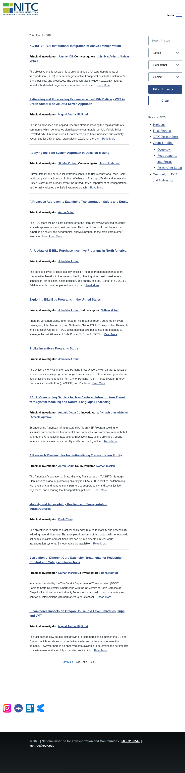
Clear (165, 100)
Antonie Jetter (67, 412)
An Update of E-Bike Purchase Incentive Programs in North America (77, 250)
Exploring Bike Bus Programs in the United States (65, 299)
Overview (164, 149)
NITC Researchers (165, 137)
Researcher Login (169, 168)
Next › (93, 662)
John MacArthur (107, 56)
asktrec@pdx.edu (41, 745)
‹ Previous (68, 662)
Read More (103, 85)
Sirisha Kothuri (68, 163)
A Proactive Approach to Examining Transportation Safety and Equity (78, 201)
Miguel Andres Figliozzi (73, 114)
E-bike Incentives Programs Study (53, 348)
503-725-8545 (130, 741)
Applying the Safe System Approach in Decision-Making (69, 152)
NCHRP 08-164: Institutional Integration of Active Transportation (75, 46)
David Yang (65, 519)
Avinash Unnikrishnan (114, 412)
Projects (159, 124)
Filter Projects (163, 89)
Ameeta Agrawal (41, 417)
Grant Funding (163, 143)
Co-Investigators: (85, 56)
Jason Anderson (109, 163)
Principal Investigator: (43, 56)
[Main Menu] (173, 15)
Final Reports (162, 131)
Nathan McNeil (110, 310)
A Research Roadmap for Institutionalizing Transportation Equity (75, 455)
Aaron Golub (66, 212)
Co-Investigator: (88, 163)
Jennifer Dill (66, 56)
